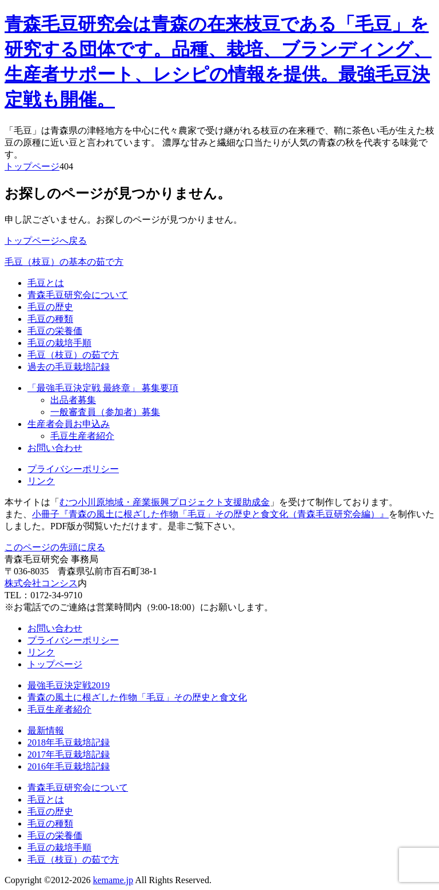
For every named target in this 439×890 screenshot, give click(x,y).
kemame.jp (113, 880)
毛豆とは (45, 283)
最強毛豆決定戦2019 (68, 685)
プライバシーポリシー (73, 469)
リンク (41, 481)
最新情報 (45, 730)
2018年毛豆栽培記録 (68, 742)
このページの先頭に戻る (55, 547)
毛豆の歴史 (50, 307)
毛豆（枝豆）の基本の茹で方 (64, 262)
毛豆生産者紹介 (82, 436)
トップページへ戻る (46, 240)
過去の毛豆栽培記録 (68, 367)
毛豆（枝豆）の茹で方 (73, 355)
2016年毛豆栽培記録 (68, 766)
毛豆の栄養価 (54, 331)
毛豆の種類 (50, 319)
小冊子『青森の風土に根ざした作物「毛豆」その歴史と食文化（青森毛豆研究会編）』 (210, 514)
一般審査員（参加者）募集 (105, 412)
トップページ (32, 166)
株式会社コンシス (41, 583)
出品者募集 (73, 400)
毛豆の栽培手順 (59, 343)
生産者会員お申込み (68, 424)
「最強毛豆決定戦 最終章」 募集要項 (102, 388)
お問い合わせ (54, 448)
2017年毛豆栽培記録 (68, 754)
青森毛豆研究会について (77, 295)
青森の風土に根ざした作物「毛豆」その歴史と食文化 (137, 697)
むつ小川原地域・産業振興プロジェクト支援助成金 (164, 502)
